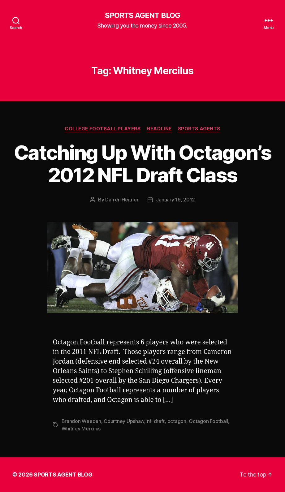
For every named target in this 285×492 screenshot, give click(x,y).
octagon (176, 421)
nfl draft (156, 421)
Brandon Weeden (81, 421)
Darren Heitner (121, 199)
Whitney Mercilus (81, 428)
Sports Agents (199, 129)
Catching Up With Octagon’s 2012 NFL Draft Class (142, 163)
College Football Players (102, 129)
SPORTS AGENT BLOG (142, 15)
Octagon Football (208, 421)
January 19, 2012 (175, 199)
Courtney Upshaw (124, 421)
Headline (159, 129)
